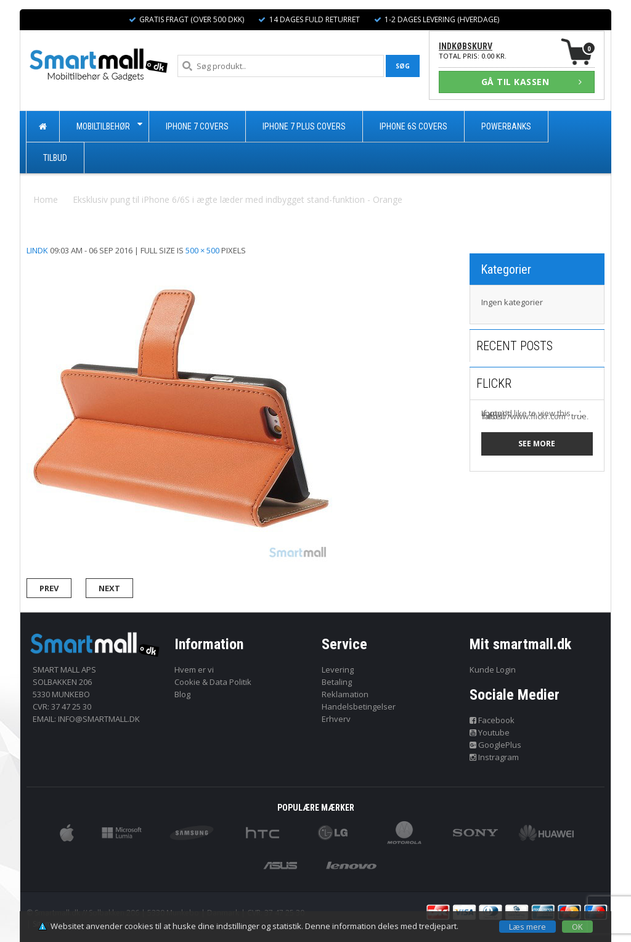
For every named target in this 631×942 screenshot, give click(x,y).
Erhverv (336, 718)
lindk (37, 250)
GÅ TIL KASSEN (531, 82)
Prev (49, 588)
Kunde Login (493, 669)
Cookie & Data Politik (212, 681)
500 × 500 (202, 250)
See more (536, 443)
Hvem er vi (194, 669)
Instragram (494, 757)
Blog (182, 694)
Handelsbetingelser (359, 706)
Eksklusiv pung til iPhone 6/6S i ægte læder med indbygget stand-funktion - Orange (237, 199)
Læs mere (527, 926)
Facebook (492, 720)
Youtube (490, 732)
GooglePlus (496, 744)
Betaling (337, 681)
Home (45, 199)
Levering (338, 669)
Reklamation (345, 694)
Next (109, 588)
